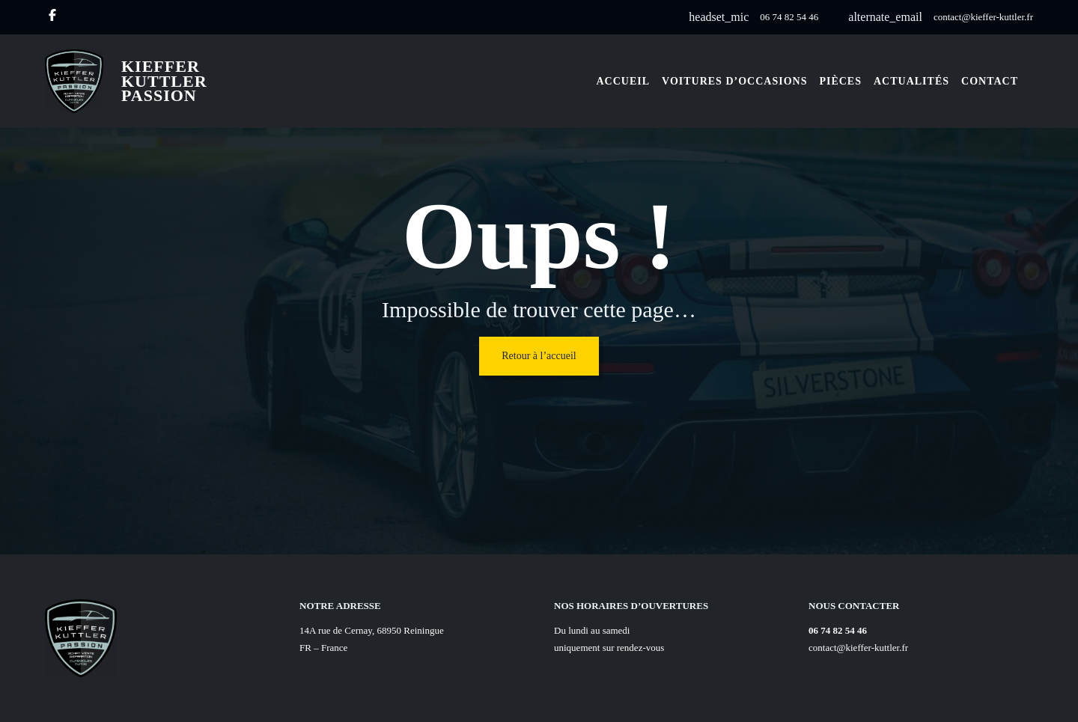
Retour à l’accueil (539, 355)
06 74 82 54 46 (789, 16)
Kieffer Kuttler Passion (164, 81)
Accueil (623, 81)
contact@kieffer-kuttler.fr (983, 16)
